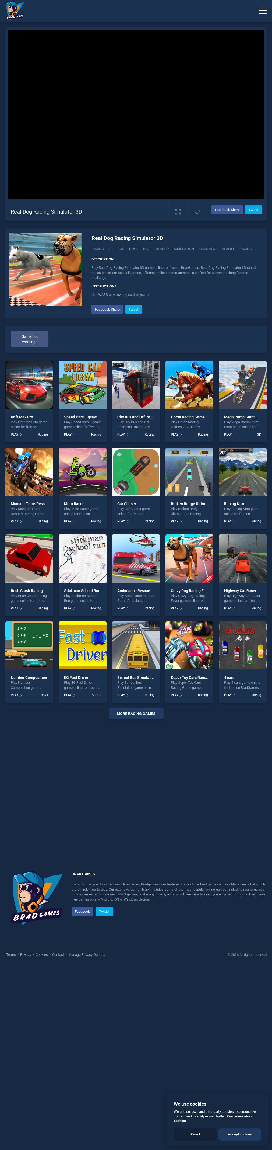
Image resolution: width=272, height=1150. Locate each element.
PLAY (14, 616)
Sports (96, 877)
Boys (44, 877)
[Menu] (263, 11)
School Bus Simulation (136, 859)
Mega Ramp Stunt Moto (244, 599)
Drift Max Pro (22, 599)
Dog (121, 249)
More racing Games (136, 896)
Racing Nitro (234, 686)
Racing (97, 249)
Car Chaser (126, 686)
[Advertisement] (176, 341)
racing (245, 249)
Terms (11, 1137)
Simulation (184, 249)
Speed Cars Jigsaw (80, 599)
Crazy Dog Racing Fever (191, 772)
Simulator (208, 249)
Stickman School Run (82, 772)
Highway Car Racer (240, 772)
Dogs (134, 249)
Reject (195, 1134)
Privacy (25, 1137)
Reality (162, 249)
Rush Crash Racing (27, 772)
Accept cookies (240, 1134)
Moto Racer (74, 686)
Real (147, 249)
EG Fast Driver (76, 859)
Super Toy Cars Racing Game (195, 859)
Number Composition (29, 859)
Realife (228, 249)
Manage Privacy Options (86, 1137)
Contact (58, 1137)
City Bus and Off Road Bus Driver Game (150, 599)
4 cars (229, 859)
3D (110, 249)
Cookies (42, 1137)
